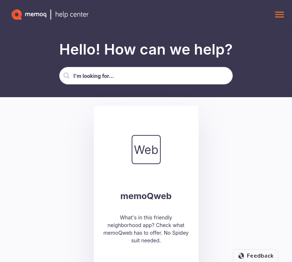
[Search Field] (146, 75)
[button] (66, 75)
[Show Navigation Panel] (279, 14)
